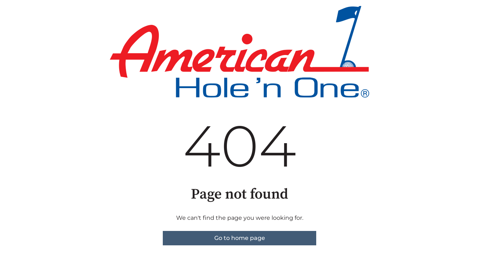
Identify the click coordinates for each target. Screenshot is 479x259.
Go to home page (239, 238)
